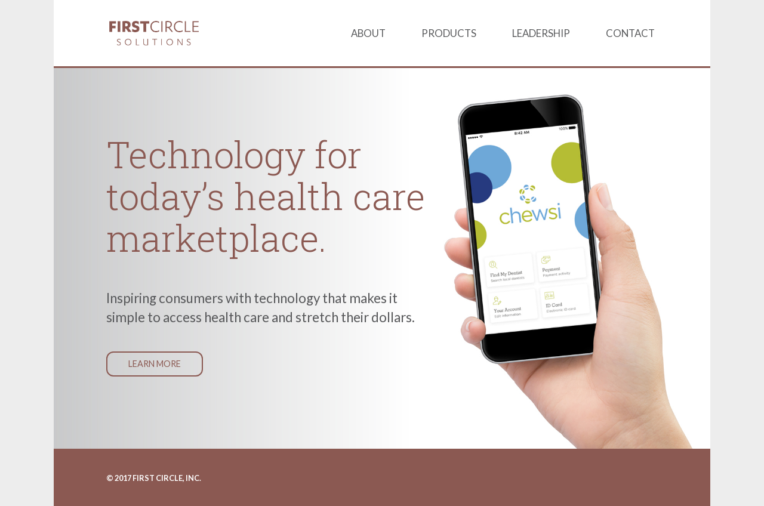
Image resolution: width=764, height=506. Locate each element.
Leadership (541, 33)
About (368, 33)
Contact (630, 33)
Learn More (154, 364)
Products (448, 33)
